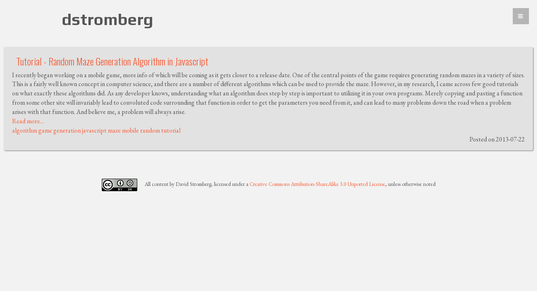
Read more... (28, 121)
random (150, 130)
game (45, 130)
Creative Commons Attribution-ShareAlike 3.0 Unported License (317, 184)
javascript (94, 130)
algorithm (24, 130)
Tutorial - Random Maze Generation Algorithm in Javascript (112, 61)
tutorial (170, 130)
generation (67, 130)
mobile (130, 130)
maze (114, 130)
